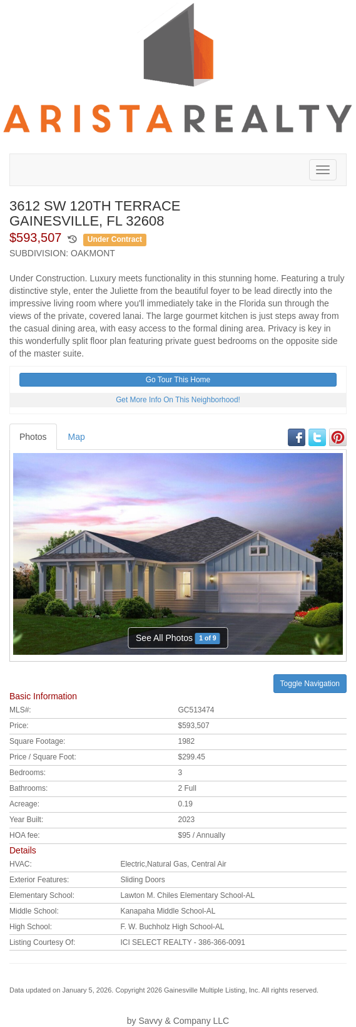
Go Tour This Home (178, 379)
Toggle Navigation (310, 683)
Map (76, 437)
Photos (33, 437)
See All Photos (178, 638)
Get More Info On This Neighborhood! (178, 399)
